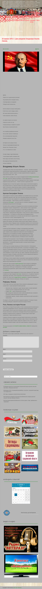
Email (4, 354)
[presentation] (13, 364)
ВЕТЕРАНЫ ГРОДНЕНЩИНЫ (27, 14)
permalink (5, 327)
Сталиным (6, 270)
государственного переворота (20, 277)
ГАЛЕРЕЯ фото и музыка (30, 2)
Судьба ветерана (9, 2)
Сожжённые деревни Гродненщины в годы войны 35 (20, 6)
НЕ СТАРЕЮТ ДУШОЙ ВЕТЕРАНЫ (13, 5)
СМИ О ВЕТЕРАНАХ (20, 4)
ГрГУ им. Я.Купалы (18, 587)
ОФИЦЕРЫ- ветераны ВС (19, 2)
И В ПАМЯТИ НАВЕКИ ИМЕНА (19, 1)
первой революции (19, 263)
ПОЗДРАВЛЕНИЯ (13, 4)
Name (4, 349)
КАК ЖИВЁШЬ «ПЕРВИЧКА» (26, 5)
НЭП (10, 291)
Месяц (14, 488)
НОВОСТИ (29, 326)
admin (38, 48)
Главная (4, 1)
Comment (5, 335)
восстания (19, 274)
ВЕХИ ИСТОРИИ (10, 1)
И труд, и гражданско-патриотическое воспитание (15, 394)
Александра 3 (11, 202)
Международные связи (26, 6)
